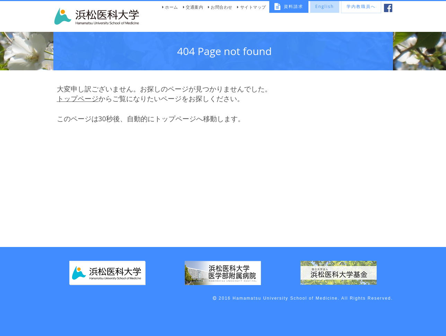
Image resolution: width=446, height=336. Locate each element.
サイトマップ (253, 7)
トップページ (77, 98)
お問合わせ (222, 7)
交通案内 (194, 7)
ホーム (171, 7)
